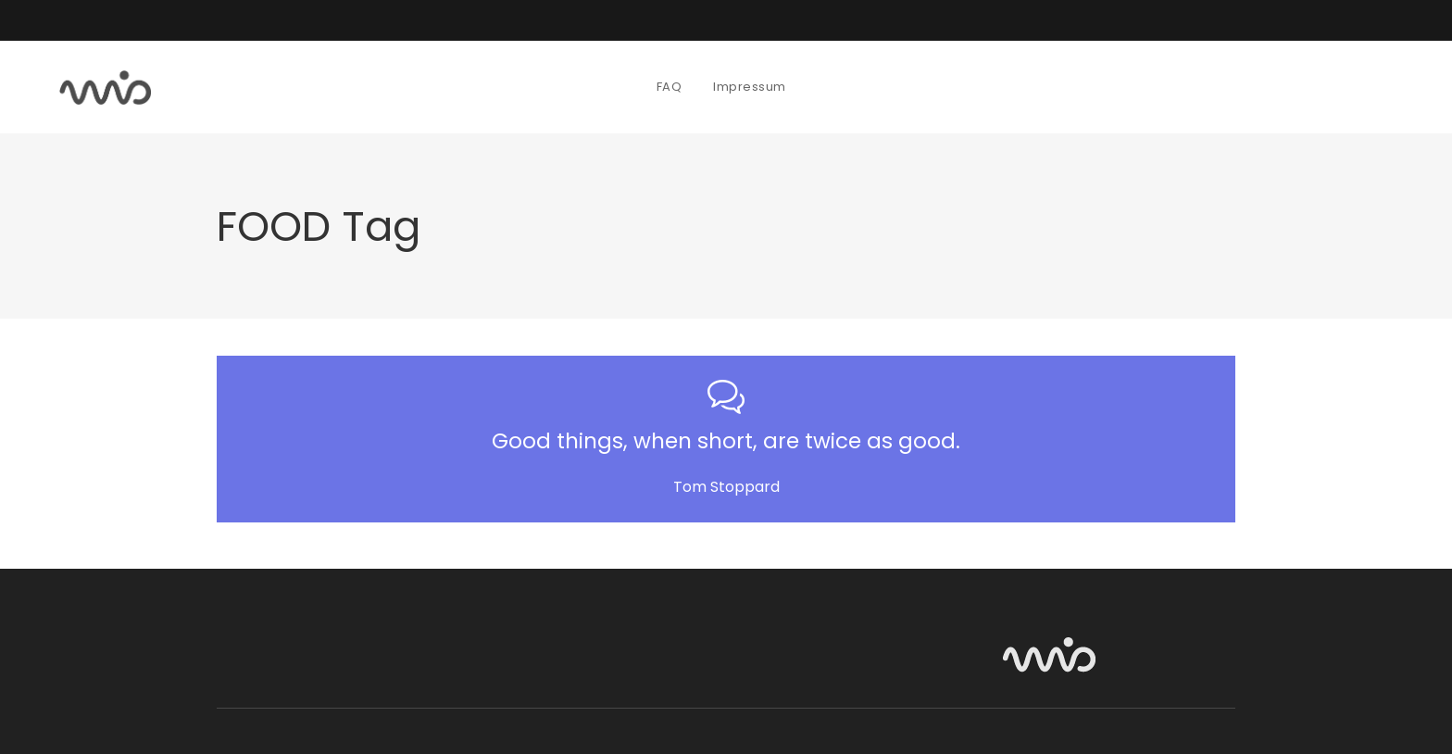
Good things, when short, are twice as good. (726, 441)
